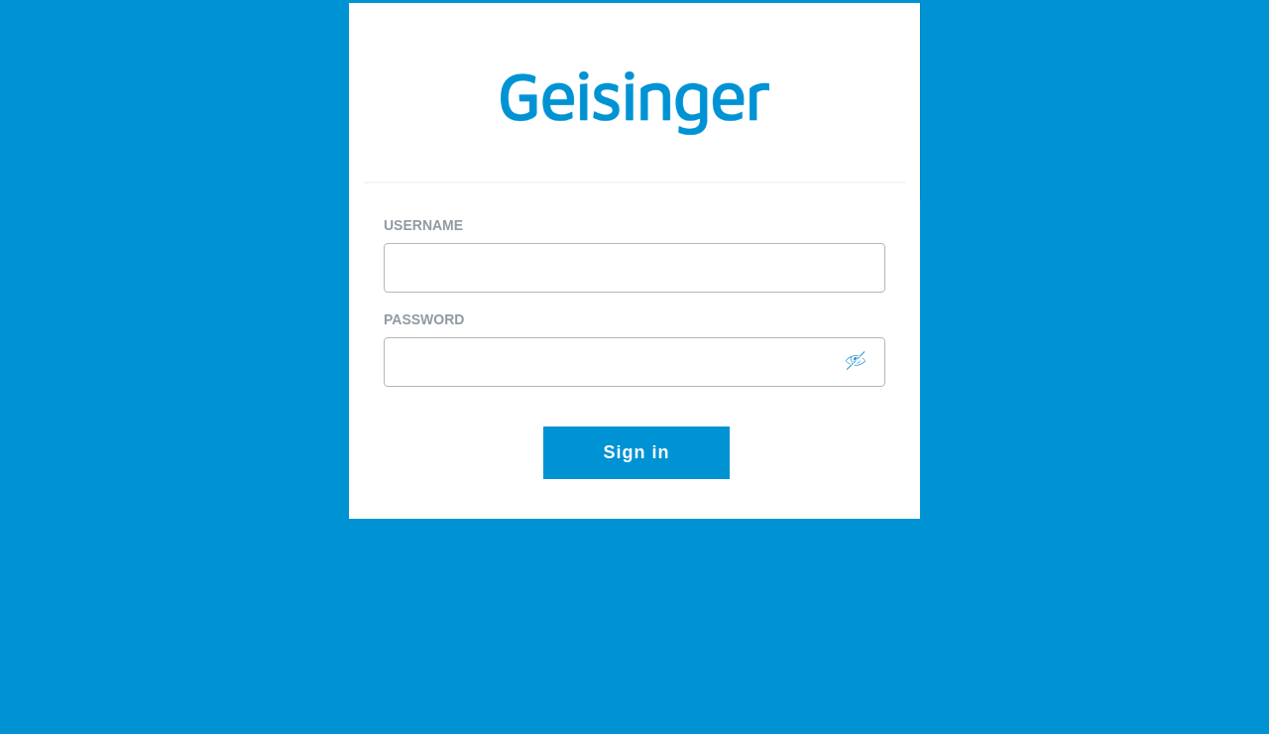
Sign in (637, 452)
